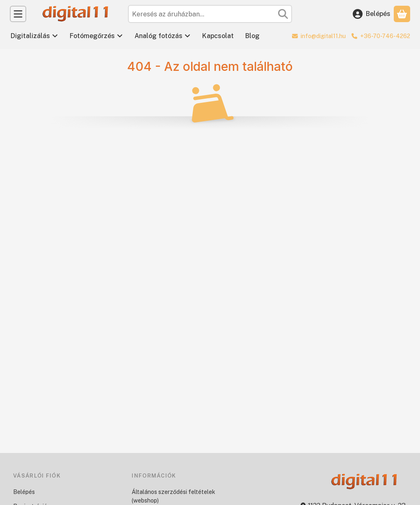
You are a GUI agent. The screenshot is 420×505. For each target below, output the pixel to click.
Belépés (24, 492)
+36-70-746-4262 (385, 36)
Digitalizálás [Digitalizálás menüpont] (34, 36)
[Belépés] (371, 14)
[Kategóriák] (18, 14)
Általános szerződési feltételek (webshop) (173, 496)
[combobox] (210, 14)
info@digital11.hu (323, 36)
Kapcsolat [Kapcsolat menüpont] (218, 36)
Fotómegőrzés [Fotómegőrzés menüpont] (96, 36)
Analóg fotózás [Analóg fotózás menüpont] (163, 36)
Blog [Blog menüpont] (252, 36)
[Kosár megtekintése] (402, 14)
